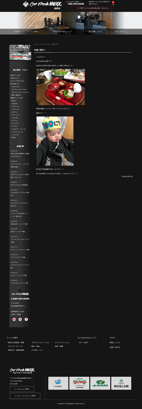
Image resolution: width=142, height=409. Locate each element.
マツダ (13, 126)
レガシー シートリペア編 (18, 275)
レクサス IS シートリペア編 (19, 283)
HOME (17, 31)
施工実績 (13, 84)
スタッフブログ (46, 44)
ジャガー (14, 109)
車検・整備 (14, 95)
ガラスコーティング (17, 89)
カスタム (14, 87)
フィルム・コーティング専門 (25, 396)
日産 (12, 137)
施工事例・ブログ (96, 31)
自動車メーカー (15, 98)
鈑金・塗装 (35, 346)
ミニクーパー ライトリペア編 (20, 250)
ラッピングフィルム (62, 342)
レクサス (14, 135)
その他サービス (37, 350)
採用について (114, 342)
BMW (13, 101)
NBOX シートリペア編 (18, 232)
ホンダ (13, 121)
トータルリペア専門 (22, 389)
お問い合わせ (120, 31)
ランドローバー (16, 132)
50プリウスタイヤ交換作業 (19, 185)
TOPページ (37, 44)
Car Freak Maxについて (62, 31)
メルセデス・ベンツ (17, 129)
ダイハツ (14, 115)
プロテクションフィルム (19, 92)
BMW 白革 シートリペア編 (19, 224)
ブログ (112, 337)
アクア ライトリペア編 (18, 257)
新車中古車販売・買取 (16, 342)
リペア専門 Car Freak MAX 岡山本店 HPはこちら (93, 8)
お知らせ (13, 78)
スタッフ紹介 (83, 342)
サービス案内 (33, 31)
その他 (13, 104)
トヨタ (13, 118)
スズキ (13, 112)
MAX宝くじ (13, 75)
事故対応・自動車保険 (16, 350)
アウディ (14, 106)
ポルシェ (14, 123)
